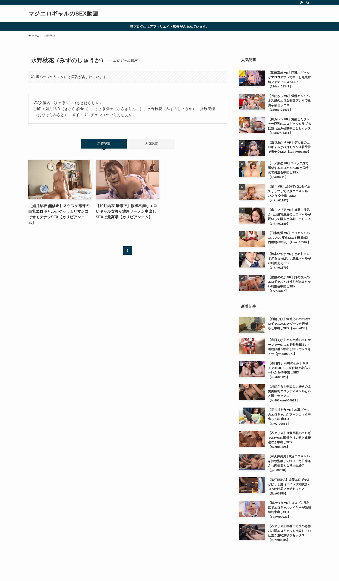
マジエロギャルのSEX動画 (63, 13)
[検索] (308, 2)
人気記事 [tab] (151, 143)
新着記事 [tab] (103, 143)
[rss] (302, 2)
